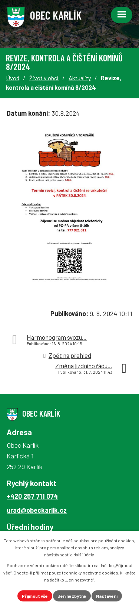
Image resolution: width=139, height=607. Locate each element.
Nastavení (107, 595)
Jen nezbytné (71, 595)
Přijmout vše (35, 595)
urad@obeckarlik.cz (37, 510)
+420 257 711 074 (32, 496)
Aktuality (80, 77)
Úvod (12, 77)
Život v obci (44, 77)
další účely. (84, 554)
